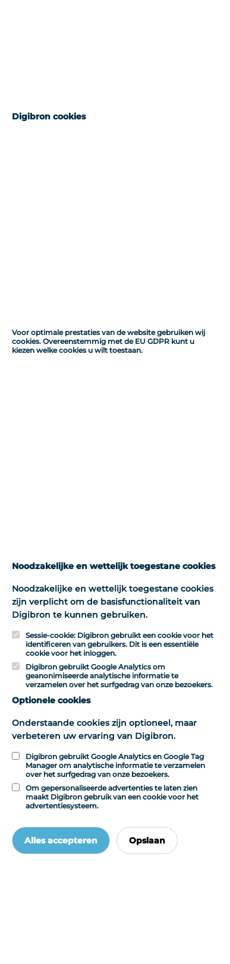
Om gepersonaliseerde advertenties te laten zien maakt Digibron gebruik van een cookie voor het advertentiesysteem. (112, 796)
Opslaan (147, 840)
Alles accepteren (60, 840)
